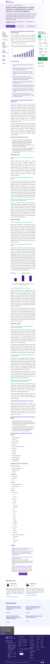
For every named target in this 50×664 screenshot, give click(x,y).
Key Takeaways (5, 39)
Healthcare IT (10, 5)
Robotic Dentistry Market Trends (4, 51)
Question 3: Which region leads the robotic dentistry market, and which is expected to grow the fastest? (22, 567)
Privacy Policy (8, 631)
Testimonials (39, 649)
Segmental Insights (4, 64)
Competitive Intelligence (41, 49)
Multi (42, 36)
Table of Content (20, 26)
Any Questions (23, 573)
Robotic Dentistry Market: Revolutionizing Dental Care (5, 45)
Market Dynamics (4, 56)
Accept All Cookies (3, 633)
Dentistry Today (17, 414)
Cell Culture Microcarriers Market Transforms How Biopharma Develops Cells (33, 608)
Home (7, 5)
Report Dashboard (32, 26)
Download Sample (10, 26)
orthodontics (30, 115)
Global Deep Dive (41, 40)
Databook (40, 46)
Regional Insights (3, 60)
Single (39, 36)
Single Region (42, 43)
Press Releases (32, 645)
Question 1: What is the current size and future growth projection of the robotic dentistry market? (22, 549)
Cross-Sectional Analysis (41, 52)
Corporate (45, 36)
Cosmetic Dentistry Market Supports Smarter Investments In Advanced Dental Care (13, 617)
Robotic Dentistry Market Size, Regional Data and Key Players (5, 34)
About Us (38, 639)
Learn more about (11, 596)
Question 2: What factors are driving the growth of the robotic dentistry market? (22, 558)
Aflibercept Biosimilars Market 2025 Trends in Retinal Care (34, 616)
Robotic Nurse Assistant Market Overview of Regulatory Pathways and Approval (13, 608)
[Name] (43, 1)
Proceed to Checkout (42, 59)
